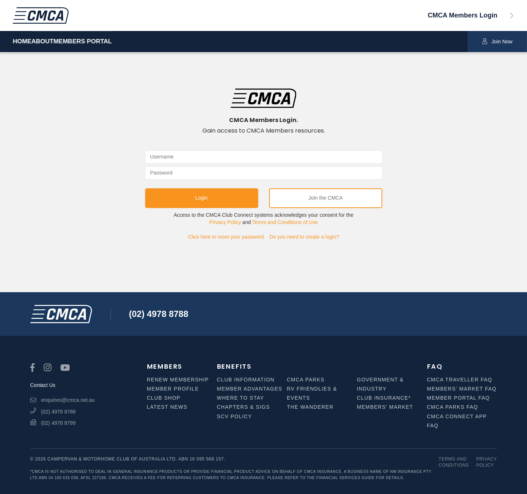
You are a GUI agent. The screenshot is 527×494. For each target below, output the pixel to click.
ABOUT (60, 41)
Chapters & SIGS (243, 407)
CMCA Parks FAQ (452, 407)
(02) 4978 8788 (159, 314)
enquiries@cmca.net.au (62, 400)
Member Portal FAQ (458, 398)
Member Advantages (249, 389)
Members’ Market (385, 407)
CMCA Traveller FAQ (459, 380)
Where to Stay (240, 398)
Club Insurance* (384, 398)
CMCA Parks (306, 380)
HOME (22, 41)
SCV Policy (234, 416)
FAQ (435, 366)
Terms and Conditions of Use (285, 222)
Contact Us (42, 385)
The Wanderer (310, 407)
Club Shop (164, 398)
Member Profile (173, 389)
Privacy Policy (225, 222)
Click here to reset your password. (226, 237)
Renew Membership (178, 380)
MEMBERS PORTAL (119, 41)
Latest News (167, 407)
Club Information (246, 380)
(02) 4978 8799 (53, 423)
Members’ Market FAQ (462, 389)
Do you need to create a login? (304, 237)
